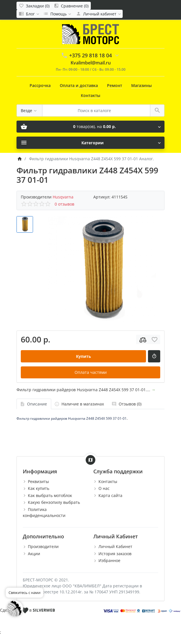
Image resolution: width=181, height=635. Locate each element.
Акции (34, 553)
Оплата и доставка (79, 85)
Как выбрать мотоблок (50, 495)
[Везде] (29, 110)
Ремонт (114, 85)
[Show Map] (90, 460)
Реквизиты (38, 481)
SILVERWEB (44, 610)
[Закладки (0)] (34, 6)
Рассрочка (40, 85)
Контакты (90, 95)
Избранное (109, 560)
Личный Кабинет (115, 546)
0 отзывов (64, 204)
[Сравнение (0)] (71, 6)
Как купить (38, 488)
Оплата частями (91, 372)
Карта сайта (110, 495)
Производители (43, 546)
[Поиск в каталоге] (96, 110)
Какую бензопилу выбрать (54, 502)
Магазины (141, 85)
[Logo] (90, 33)
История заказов (114, 553)
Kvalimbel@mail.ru (91, 63)
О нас (104, 488)
